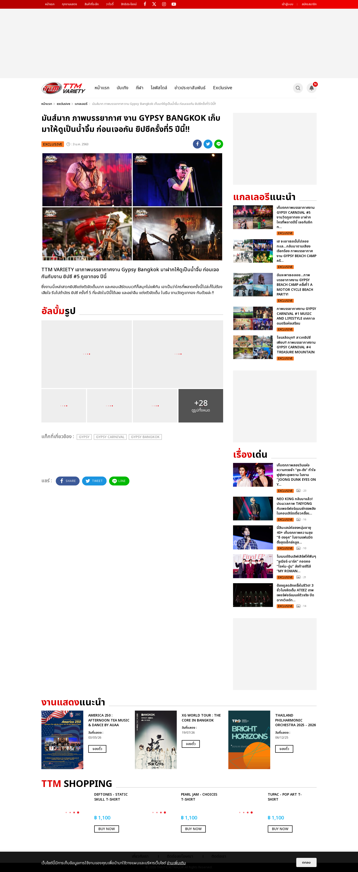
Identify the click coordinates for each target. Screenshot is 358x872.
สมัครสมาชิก (309, 4)
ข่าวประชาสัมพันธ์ (190, 88)
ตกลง (306, 862)
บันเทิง (122, 88)
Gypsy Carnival (110, 437)
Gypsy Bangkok (145, 437)
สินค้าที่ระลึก (92, 4)
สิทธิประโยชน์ (129, 4)
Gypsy (84, 437)
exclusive (63, 104)
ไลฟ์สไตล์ (159, 88)
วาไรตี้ (110, 4)
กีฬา (139, 88)
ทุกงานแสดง (69, 4)
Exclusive (222, 88)
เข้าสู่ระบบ (287, 4)
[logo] (63, 88)
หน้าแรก (50, 4)
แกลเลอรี (81, 104)
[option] (85, 740)
